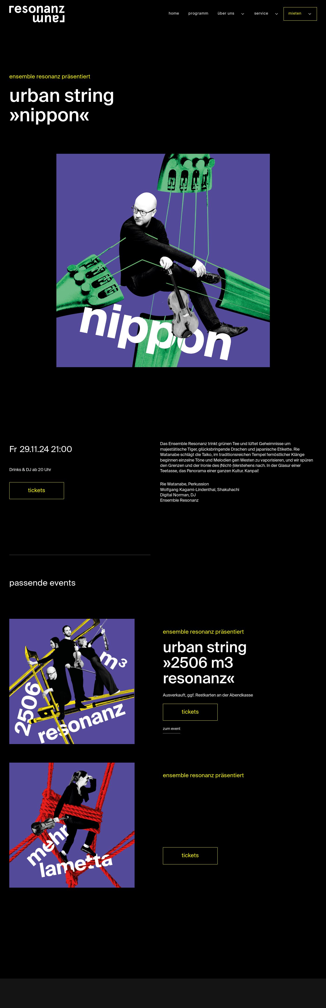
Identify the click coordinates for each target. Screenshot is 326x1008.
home (174, 14)
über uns (226, 14)
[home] (37, 13)
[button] (231, 13)
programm (198, 14)
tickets (36, 490)
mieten (294, 14)
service (261, 14)
